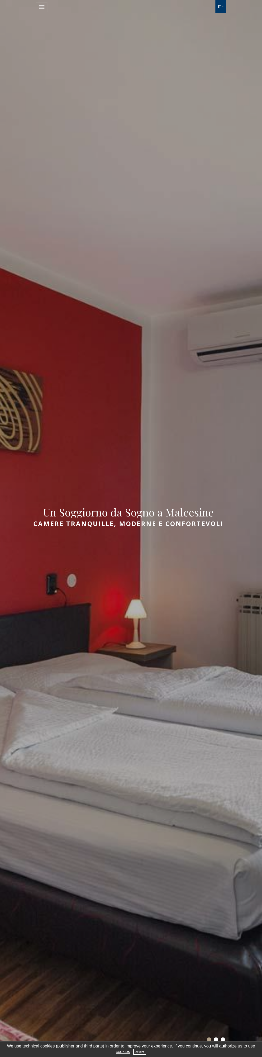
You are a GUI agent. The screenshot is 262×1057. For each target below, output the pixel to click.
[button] (220, 6)
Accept (139, 1052)
